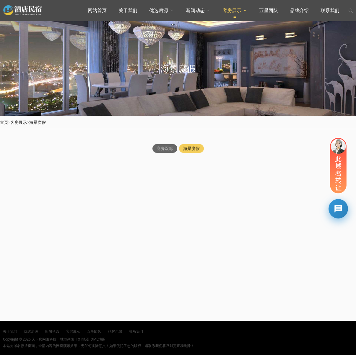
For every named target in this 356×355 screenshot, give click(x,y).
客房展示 (231, 10)
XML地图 (98, 339)
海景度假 (37, 122)
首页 (4, 122)
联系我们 (330, 10)
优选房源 (158, 10)
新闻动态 (195, 10)
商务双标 (165, 149)
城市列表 (67, 339)
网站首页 (97, 10)
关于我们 (127, 10)
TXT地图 (82, 339)
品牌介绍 (299, 10)
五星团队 (268, 10)
